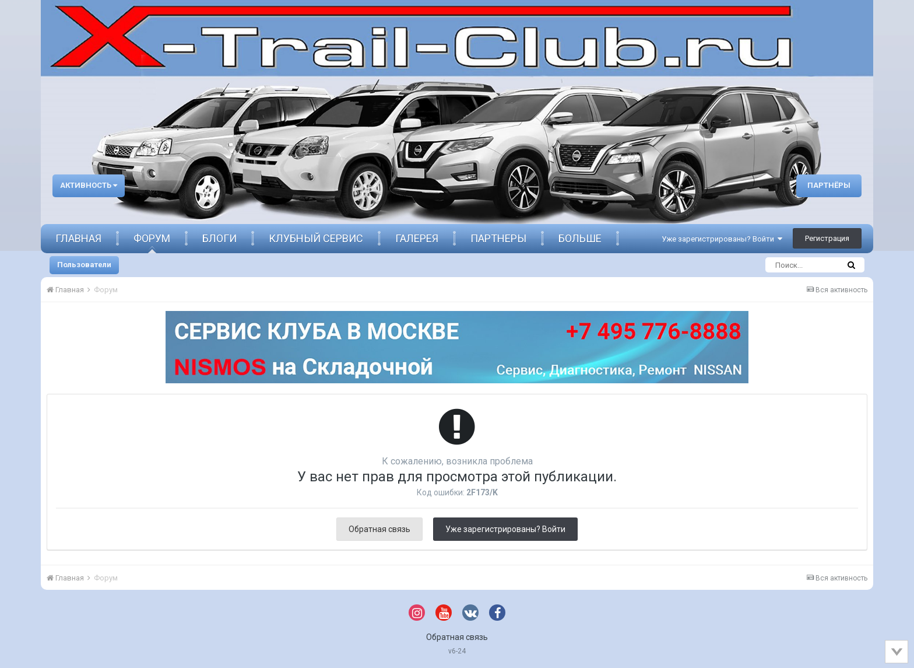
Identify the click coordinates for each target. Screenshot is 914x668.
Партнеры (498, 238)
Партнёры (828, 185)
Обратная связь (379, 529)
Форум (151, 238)
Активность (88, 185)
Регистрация (827, 238)
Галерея (416, 238)
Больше (580, 238)
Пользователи (84, 264)
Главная (78, 238)
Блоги (219, 238)
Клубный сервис (316, 238)
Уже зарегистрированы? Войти (722, 239)
